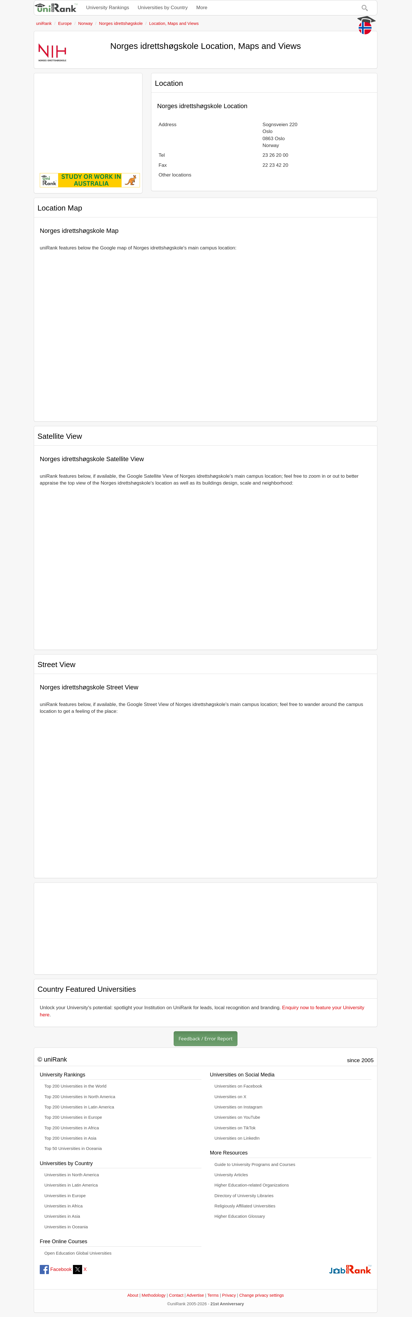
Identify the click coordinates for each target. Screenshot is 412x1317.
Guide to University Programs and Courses (255, 1164)
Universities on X (231, 1096)
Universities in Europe (65, 1195)
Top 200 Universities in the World (75, 1086)
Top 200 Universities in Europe (73, 1117)
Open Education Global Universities (78, 1253)
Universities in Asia (62, 1216)
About (132, 1295)
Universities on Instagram (239, 1107)
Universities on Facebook (238, 1086)
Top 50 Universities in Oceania (73, 1148)
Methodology (154, 1295)
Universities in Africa (63, 1206)
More (201, 7)
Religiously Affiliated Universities (245, 1206)
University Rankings (107, 7)
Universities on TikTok (235, 1128)
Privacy (229, 1295)
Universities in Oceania (66, 1227)
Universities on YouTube (237, 1117)
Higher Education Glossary (240, 1216)
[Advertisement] (88, 119)
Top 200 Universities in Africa (71, 1128)
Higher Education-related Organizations (252, 1185)
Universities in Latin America (71, 1185)
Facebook (56, 1269)
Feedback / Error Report (206, 1038)
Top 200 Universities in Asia (70, 1138)
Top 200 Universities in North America (79, 1096)
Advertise (195, 1295)
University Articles (231, 1175)
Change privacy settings (261, 1295)
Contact (176, 1295)
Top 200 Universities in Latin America (79, 1107)
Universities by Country (163, 7)
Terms (213, 1295)
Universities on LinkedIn (237, 1138)
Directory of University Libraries (244, 1195)
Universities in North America (71, 1175)
